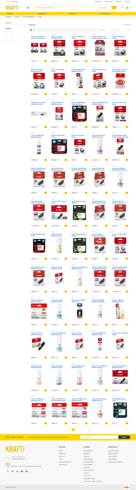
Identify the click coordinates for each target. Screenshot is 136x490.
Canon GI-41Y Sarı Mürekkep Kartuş (56, 235)
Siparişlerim (87, 453)
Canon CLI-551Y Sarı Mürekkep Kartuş (37, 333)
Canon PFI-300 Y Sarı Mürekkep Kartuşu (57, 169)
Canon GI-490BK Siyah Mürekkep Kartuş (78, 70)
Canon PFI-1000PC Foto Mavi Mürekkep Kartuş (58, 399)
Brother (11, 32)
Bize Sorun (62, 456)
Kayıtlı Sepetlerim (88, 459)
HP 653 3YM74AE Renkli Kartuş (38, 235)
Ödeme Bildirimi (88, 464)
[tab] (31, 30)
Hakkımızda (62, 453)
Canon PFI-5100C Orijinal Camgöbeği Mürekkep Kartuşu (99, 268)
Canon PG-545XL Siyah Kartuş (99, 70)
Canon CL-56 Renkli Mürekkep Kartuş (37, 70)
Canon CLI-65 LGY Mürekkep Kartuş (56, 268)
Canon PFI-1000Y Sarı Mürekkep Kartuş (37, 301)
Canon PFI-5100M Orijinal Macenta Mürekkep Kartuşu (120, 268)
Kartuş (32, 34)
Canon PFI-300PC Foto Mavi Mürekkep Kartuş (99, 202)
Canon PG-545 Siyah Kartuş (78, 37)
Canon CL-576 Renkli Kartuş (57, 70)
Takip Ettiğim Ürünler (89, 478)
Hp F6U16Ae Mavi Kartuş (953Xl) (79, 235)
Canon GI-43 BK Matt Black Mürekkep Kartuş (119, 169)
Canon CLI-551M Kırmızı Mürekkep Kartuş (119, 366)
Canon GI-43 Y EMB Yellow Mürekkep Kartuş (79, 268)
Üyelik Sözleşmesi (113, 453)
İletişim (127, 1)
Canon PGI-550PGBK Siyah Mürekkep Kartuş (100, 103)
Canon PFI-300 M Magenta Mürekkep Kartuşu (98, 235)
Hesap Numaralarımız (65, 462)
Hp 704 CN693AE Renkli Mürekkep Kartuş (79, 103)
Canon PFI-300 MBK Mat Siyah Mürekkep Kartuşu (79, 169)
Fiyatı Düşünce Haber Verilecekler (93, 481)
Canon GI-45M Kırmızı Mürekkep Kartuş (78, 366)
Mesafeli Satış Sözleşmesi (115, 462)
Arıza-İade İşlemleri (89, 462)
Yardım (118, 1)
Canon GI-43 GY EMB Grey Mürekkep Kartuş (99, 366)
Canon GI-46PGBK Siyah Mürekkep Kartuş (99, 333)
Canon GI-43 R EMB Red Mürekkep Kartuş (99, 399)
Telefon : (12, 1)
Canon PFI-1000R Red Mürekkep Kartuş (37, 399)
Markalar (98, 1)
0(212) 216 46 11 (18, 459)
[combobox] (64, 7)
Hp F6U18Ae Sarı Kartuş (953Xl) (79, 202)
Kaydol (124, 437)
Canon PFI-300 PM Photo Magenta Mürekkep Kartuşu (38, 169)
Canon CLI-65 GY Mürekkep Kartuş (77, 333)
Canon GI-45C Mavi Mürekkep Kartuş (57, 366)
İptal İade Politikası (113, 451)
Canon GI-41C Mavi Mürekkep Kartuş (57, 301)
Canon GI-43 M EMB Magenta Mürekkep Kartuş (98, 301)
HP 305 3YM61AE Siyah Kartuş (119, 399)
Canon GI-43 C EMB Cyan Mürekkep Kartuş (58, 333)
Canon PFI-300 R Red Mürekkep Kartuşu (98, 169)
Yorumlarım (87, 476)
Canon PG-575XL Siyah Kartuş (119, 103)
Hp (9, 40)
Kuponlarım (87, 467)
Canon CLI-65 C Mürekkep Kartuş (120, 333)
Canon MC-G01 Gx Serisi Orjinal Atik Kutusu (38, 103)
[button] (104, 7)
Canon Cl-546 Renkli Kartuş (118, 37)
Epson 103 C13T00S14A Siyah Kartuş (79, 301)
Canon (11, 34)
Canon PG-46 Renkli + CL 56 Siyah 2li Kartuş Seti (38, 37)
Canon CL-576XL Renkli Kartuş (119, 235)
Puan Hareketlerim (89, 470)
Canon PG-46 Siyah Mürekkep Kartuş (57, 37)
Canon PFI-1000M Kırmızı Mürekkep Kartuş (79, 399)
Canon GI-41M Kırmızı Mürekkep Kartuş (98, 136)
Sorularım (86, 473)
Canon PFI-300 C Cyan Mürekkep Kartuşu (37, 268)
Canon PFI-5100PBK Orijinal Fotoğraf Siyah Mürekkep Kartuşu (38, 202)
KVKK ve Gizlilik (112, 456)
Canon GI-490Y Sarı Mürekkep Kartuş (118, 301)
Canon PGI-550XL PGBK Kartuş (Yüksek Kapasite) (120, 136)
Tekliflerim (86, 456)
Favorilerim (108, 1)
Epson (10, 37)
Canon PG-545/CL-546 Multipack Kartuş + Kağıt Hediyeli (99, 37)
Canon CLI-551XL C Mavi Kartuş (58, 202)
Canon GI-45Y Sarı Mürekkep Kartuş (36, 366)
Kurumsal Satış (63, 464)
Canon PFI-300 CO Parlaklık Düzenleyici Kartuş (118, 202)
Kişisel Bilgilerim (88, 451)
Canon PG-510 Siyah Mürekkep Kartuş (57, 103)
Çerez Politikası (112, 459)
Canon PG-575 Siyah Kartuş (78, 136)
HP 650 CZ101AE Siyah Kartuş (58, 136)
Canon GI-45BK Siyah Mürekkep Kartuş (37, 136)
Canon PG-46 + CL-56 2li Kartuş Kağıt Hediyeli (119, 70)
